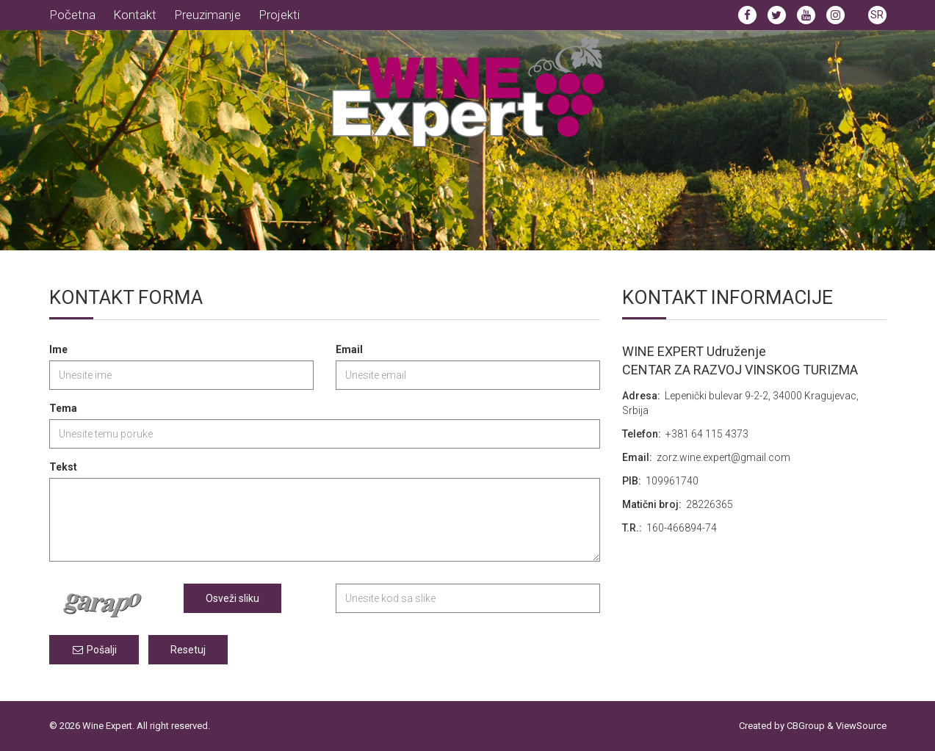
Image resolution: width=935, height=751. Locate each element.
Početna (72, 14)
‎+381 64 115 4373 (706, 434)
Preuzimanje (207, 14)
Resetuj (188, 650)
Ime (58, 349)
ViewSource (861, 725)
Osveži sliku (232, 598)
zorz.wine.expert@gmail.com (723, 457)
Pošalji (94, 650)
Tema (63, 408)
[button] (877, 14)
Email (349, 349)
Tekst (63, 467)
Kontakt (134, 14)
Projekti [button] (279, 14)
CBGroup (806, 725)
